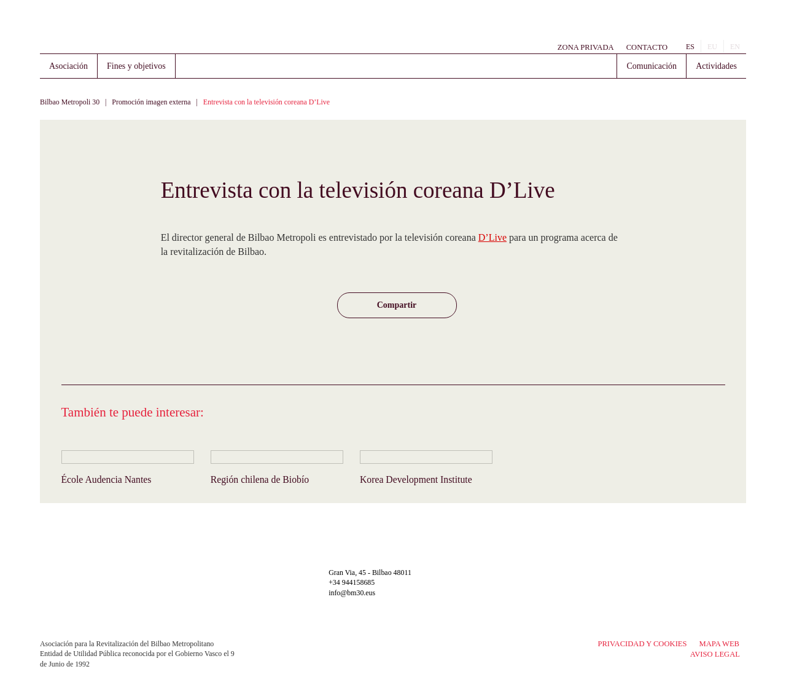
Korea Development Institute (416, 479)
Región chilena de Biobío (260, 479)
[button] (397, 305)
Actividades (716, 66)
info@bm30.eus (352, 592)
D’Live (492, 237)
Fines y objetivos (136, 66)
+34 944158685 (352, 582)
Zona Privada (586, 47)
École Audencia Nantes (106, 479)
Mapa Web (719, 643)
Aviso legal (715, 654)
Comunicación (651, 66)
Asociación (68, 66)
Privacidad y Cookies (642, 643)
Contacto (646, 47)
